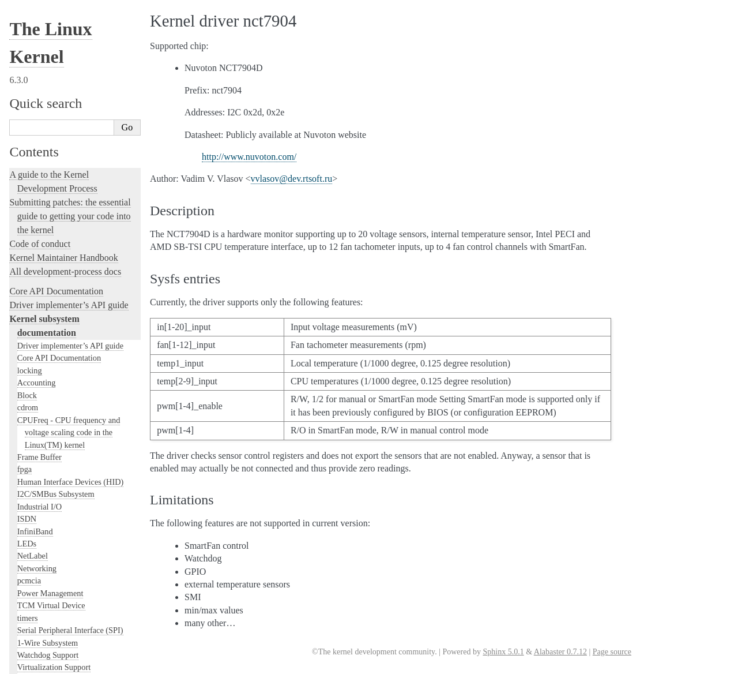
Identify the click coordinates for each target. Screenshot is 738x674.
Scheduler (33, 239)
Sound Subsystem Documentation (73, 103)
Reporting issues (39, 483)
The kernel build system (53, 469)
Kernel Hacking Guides (52, 367)
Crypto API (36, 116)
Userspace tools (48, 32)
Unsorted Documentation (55, 597)
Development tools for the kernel (70, 339)
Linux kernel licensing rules (60, 297)
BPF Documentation (51, 165)
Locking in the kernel (48, 278)
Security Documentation (57, 91)
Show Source (33, 663)
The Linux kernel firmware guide (70, 544)
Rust (17, 422)
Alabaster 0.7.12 (560, 651)
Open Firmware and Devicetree (67, 558)
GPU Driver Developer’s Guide (69, 66)
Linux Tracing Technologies (61, 380)
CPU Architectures (43, 578)
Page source (612, 651)
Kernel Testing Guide (48, 353)
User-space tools (39, 497)
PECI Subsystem (45, 264)
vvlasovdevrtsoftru (292, 179)
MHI (25, 252)
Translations (32, 617)
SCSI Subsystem (45, 202)
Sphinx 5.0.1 (503, 651)
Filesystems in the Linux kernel (69, 128)
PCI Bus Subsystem (50, 190)
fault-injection (35, 394)
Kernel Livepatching (47, 408)
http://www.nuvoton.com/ (249, 157)
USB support (38, 177)
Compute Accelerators (54, 79)
